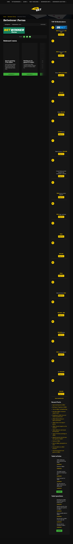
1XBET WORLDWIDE (33, 1)
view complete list (59, 398)
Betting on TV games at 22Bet (60, 407)
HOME (8, 1)
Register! (61, 34)
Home (4, 16)
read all (59, 491)
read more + (11, 74)
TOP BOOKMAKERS (16, 1)
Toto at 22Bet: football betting (60, 409)
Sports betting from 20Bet (59, 405)
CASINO (25, 1)
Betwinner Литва (12, 16)
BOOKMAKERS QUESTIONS (59, 1)
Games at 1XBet (56, 441)
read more (59, 464)
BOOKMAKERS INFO (45, 1)
